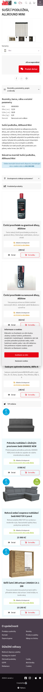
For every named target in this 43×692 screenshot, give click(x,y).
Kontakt (5, 635)
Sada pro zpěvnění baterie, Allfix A (21, 366)
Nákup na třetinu (32, 638)
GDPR (4, 662)
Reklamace (6, 666)
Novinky (29, 631)
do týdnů (21, 245)
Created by (22, 683)
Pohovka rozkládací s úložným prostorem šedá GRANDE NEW (21, 444)
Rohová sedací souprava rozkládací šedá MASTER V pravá (21, 514)
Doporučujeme (7, 638)
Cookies (29, 666)
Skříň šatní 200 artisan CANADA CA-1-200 (21, 584)
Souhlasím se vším (21, 355)
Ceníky (28, 659)
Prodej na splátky (32, 635)
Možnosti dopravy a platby (11, 652)
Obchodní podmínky (9, 659)
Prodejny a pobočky (9, 631)
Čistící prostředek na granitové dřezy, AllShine (21, 227)
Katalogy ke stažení (9, 655)
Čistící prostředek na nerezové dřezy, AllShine (21, 297)
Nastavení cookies (21, 361)
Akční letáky (30, 662)
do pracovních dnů (21, 463)
